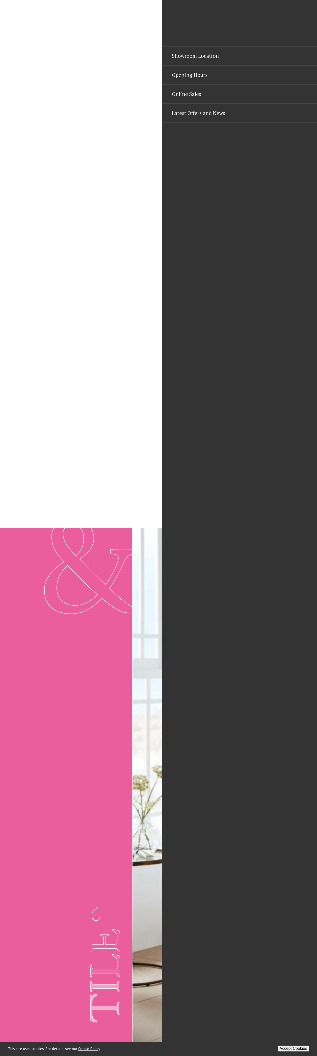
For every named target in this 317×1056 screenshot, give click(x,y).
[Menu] (162, 27)
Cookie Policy (89, 1048)
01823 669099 (256, 239)
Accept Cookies (293, 1048)
